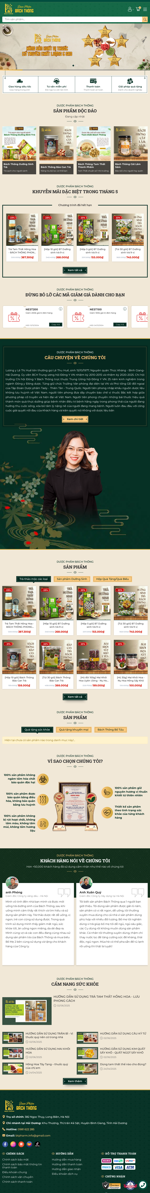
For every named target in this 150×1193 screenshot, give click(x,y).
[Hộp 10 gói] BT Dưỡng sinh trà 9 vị (57, 251)
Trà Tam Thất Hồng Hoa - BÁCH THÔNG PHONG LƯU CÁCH (22, 252)
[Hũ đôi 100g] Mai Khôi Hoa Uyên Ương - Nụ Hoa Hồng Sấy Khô (93, 680)
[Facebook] (5, 1144)
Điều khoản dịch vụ (65, 1173)
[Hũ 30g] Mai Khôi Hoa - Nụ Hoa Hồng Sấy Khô (131, 679)
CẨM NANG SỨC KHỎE (75, 984)
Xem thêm (75, 1081)
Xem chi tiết (75, 419)
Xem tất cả (75, 270)
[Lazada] (29, 1144)
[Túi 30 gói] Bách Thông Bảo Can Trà (56, 679)
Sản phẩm (75, 567)
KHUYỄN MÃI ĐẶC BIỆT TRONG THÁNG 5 (75, 191)
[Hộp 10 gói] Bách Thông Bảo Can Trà (19, 679)
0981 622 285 (26, 1129)
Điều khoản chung (14, 1172)
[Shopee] (21, 1144)
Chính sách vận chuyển (17, 1177)
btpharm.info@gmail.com (33, 1135)
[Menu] (145, 9)
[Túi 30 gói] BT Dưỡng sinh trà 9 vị (128, 251)
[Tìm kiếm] (145, 19)
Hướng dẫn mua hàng (66, 1159)
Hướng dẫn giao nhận (66, 1169)
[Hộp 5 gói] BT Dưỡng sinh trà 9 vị (92, 251)
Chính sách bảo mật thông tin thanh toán (22, 1166)
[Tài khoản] (130, 9)
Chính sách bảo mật (15, 1159)
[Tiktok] (37, 1144)
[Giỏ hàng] (138, 9)
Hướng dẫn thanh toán (67, 1164)
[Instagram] (13, 1144)
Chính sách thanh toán (17, 1181)
